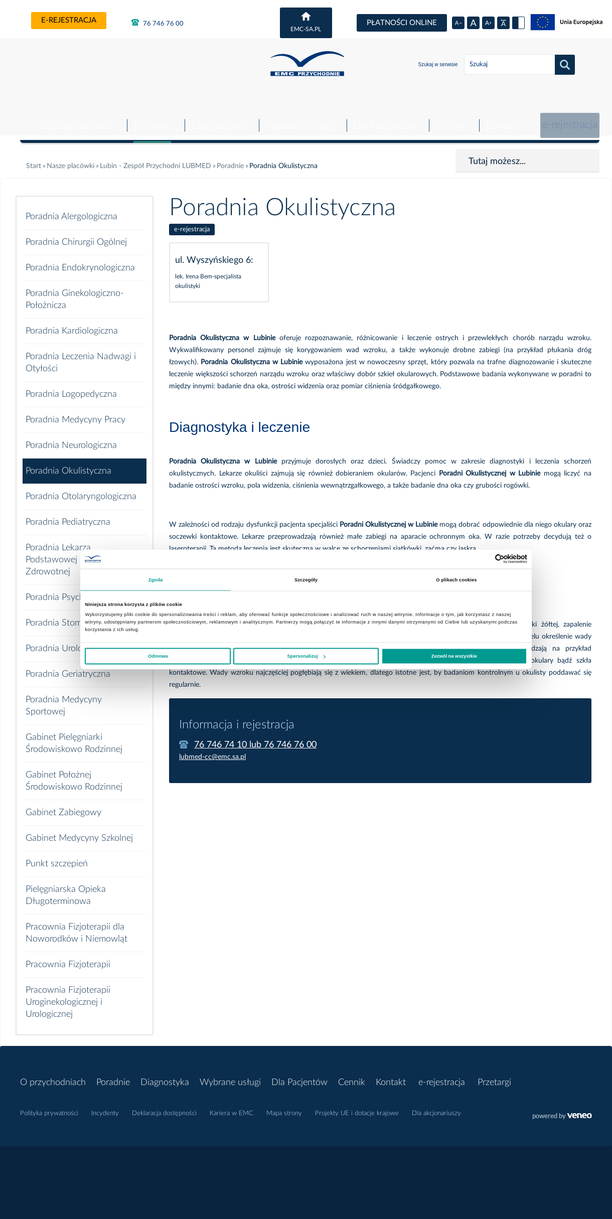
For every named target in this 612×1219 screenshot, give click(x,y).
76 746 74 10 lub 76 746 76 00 (255, 737)
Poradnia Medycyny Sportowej (64, 698)
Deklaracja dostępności (164, 1106)
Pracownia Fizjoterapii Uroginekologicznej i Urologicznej (68, 994)
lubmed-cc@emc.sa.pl (212, 749)
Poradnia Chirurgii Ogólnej (76, 234)
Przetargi (500, 1075)
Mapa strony (284, 1106)
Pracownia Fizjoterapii (68, 957)
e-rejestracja (68, 20)
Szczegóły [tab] (306, 579)
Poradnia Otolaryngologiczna (81, 489)
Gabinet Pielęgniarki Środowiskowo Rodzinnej (74, 735)
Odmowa (158, 656)
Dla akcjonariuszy (436, 1106)
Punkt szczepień (57, 856)
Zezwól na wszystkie (454, 656)
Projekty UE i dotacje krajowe (357, 1106)
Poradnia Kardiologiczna (72, 323)
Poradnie (150, 118)
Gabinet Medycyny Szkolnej (79, 830)
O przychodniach (74, 118)
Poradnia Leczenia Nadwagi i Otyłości (81, 355)
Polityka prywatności (49, 1106)
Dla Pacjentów (381, 118)
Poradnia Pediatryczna (68, 514)
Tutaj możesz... (497, 154)
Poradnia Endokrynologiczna (80, 260)
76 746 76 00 (157, 23)
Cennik (448, 118)
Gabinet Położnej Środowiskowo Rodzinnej (74, 773)
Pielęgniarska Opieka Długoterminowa (66, 887)
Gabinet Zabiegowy (63, 805)
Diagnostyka (215, 118)
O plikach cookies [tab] (456, 579)
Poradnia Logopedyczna (71, 386)
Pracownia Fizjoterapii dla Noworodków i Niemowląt (76, 925)
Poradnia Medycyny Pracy (75, 412)
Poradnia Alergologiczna (71, 209)
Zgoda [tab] (155, 579)
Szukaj (565, 65)
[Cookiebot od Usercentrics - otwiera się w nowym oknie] (483, 559)
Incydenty (105, 1106)
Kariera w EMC (231, 1106)
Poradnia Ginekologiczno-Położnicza (75, 291)
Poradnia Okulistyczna (68, 463)
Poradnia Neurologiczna (71, 437)
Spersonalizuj (306, 656)
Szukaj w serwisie (438, 64)
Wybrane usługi (297, 118)
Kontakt (500, 118)
